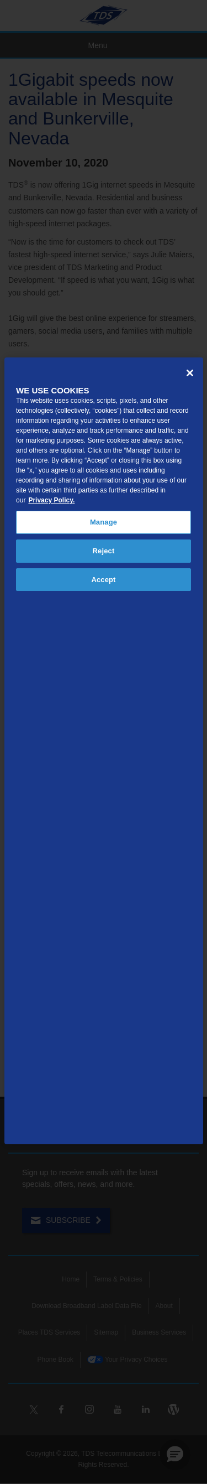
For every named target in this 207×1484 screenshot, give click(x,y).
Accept (103, 579)
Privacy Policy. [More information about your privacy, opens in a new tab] (51, 500)
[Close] (190, 373)
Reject (104, 551)
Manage (103, 522)
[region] (103, 750)
